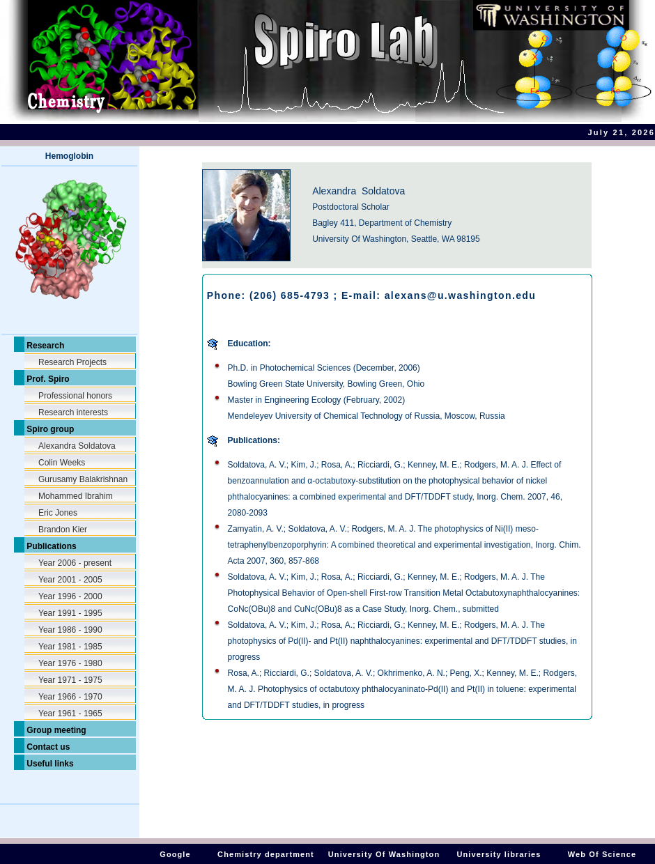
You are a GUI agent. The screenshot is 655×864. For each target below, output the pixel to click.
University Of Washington (384, 854)
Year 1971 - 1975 (70, 680)
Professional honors (75, 396)
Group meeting (55, 730)
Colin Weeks (61, 463)
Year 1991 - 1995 (70, 613)
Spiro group (49, 429)
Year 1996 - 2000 (70, 596)
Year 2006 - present (74, 563)
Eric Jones (57, 513)
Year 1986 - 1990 (70, 630)
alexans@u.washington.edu (461, 295)
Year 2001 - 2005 (70, 580)
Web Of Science (602, 854)
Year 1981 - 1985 (70, 646)
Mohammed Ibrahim (75, 496)
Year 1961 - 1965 (70, 713)
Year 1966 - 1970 (70, 697)
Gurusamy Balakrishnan (83, 479)
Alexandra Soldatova (77, 446)
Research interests (73, 412)
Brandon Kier (62, 529)
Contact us (47, 747)
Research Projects (72, 362)
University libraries (498, 854)
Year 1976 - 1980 (70, 663)
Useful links (49, 764)
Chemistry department (265, 854)
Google (175, 854)
